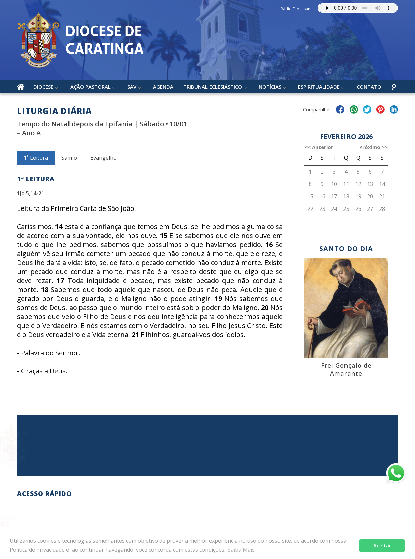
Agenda (163, 86)
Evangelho (103, 157)
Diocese (43, 86)
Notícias (270, 86)
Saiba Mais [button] (241, 549)
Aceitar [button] (382, 545)
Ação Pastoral (90, 86)
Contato (369, 86)
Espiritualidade (319, 86)
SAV (131, 86)
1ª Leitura (36, 157)
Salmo (69, 157)
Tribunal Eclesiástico (212, 86)
